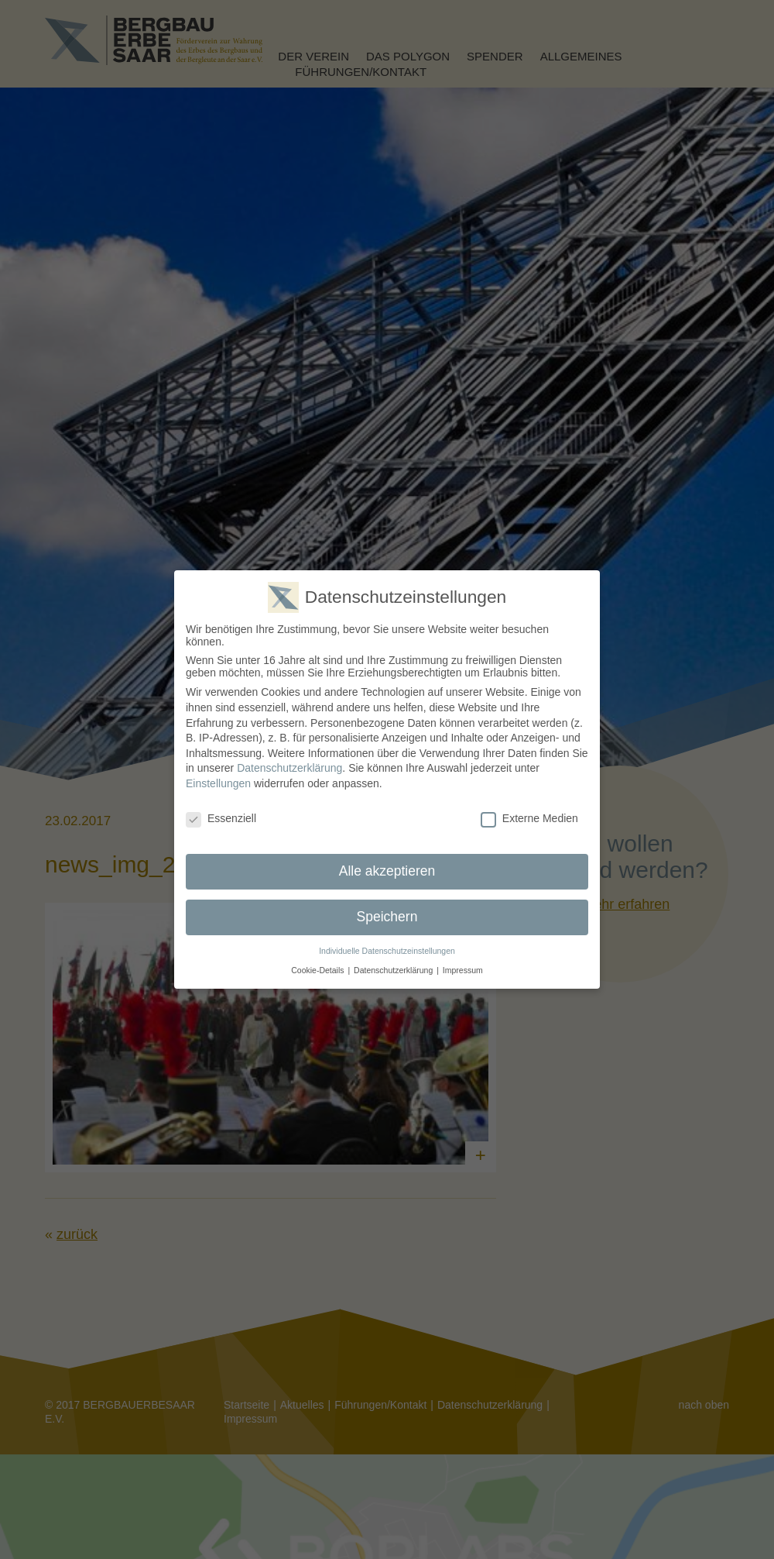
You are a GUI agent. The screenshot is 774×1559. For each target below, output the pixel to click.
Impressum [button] (463, 967)
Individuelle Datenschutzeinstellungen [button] (387, 947)
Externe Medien (529, 815)
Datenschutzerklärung (289, 765)
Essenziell (221, 815)
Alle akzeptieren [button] (387, 868)
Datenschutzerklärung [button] (393, 967)
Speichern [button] (387, 913)
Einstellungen (218, 780)
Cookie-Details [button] (317, 967)
